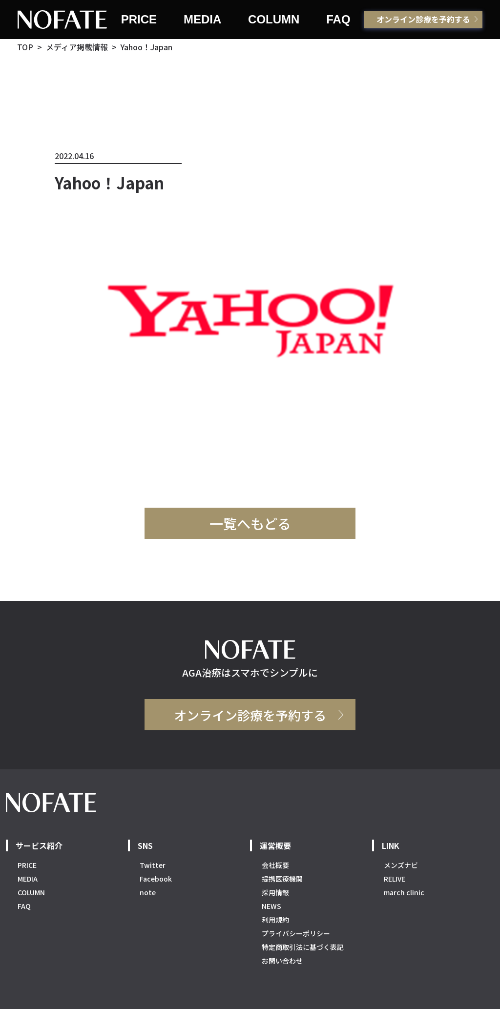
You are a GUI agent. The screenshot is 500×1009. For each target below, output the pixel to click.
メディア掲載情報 (77, 47)
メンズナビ (401, 865)
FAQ (338, 19)
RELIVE (394, 879)
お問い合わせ (282, 961)
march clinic (404, 892)
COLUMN (273, 19)
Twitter (153, 865)
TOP (25, 47)
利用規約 (275, 920)
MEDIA (202, 19)
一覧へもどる (250, 523)
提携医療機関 (282, 879)
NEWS (271, 906)
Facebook (156, 879)
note (148, 892)
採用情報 (275, 892)
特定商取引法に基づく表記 (303, 947)
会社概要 (275, 865)
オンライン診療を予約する (423, 19)
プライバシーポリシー (296, 933)
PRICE (139, 19)
